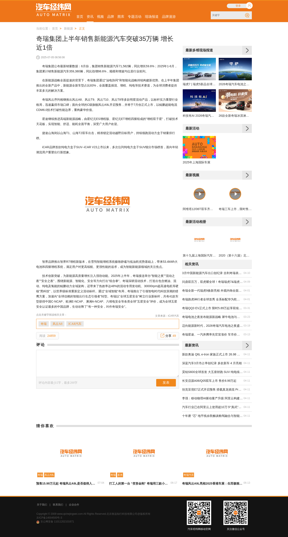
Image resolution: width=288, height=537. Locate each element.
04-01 (246, 290)
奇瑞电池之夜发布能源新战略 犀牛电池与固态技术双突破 (212, 317)
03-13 (246, 334)
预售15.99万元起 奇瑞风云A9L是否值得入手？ (66, 483)
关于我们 (42, 504)
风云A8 (57, 323)
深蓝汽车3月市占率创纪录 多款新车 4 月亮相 (212, 363)
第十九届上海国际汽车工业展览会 (199, 255)
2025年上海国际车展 (196, 162)
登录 (238, 5)
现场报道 (152, 16)
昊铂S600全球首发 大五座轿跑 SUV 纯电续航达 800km (212, 372)
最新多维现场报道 (199, 50)
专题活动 (134, 16)
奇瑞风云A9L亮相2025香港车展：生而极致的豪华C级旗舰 (212, 483)
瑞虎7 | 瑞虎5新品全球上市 (199, 84)
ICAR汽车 (75, 323)
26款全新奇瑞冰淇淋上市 (235, 115)
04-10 (246, 272)
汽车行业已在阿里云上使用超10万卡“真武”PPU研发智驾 (212, 407)
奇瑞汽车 (189, 474)
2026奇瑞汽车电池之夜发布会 (235, 84)
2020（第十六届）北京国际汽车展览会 (235, 255)
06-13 (246, 482)
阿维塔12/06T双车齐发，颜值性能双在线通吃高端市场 (199, 209)
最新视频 (192, 175)
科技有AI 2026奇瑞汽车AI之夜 (199, 115)
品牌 (110, 16)
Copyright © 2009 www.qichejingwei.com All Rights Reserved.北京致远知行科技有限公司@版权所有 (93, 513)
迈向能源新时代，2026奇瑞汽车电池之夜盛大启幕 (212, 325)
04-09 (246, 281)
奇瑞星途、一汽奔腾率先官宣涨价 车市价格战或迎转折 (212, 334)
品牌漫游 (169, 16)
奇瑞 (44, 323)
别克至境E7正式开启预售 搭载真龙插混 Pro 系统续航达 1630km (212, 389)
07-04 (101, 482)
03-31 (246, 308)
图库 (120, 16)
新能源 (68, 28)
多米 (120, 474)
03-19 (246, 325)
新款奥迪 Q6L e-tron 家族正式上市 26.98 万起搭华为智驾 (212, 354)
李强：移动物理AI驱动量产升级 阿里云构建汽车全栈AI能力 (212, 398)
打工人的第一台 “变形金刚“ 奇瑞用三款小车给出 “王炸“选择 (139, 483)
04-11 (246, 354)
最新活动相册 (196, 222)
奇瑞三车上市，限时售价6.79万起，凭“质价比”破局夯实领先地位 (235, 209)
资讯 (90, 16)
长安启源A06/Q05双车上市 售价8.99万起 (209, 380)
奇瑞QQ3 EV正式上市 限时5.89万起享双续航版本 (212, 308)
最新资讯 (192, 345)
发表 (166, 382)
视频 (100, 16)
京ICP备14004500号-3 (49, 517)
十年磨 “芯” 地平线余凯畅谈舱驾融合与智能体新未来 (212, 416)
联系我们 (58, 504)
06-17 (174, 482)
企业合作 (74, 504)
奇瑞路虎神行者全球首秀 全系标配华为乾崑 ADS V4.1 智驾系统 (212, 299)
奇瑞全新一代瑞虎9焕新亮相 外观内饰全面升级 (212, 290)
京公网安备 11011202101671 (57, 521)
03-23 (246, 316)
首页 (79, 16)
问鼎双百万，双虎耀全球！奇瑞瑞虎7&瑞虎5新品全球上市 (212, 281)
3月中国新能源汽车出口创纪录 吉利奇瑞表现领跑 (212, 273)
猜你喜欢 (45, 426)
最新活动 (192, 128)
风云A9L (49, 474)
